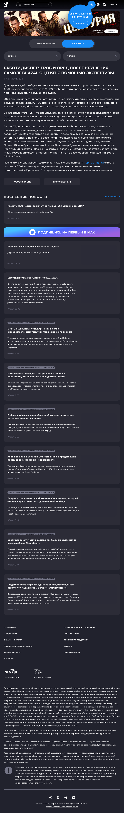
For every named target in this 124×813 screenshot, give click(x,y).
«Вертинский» (76, 719)
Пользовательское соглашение (79, 627)
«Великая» (63, 719)
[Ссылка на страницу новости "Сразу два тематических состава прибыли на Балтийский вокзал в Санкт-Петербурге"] (62, 549)
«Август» (85, 716)
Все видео (8, 659)
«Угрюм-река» (29, 719)
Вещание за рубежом (43, 673)
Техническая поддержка (76, 640)
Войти (113, 5)
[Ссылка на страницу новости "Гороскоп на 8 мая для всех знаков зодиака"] (62, 255)
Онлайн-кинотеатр (13, 640)
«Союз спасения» (12, 719)
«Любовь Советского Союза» (105, 716)
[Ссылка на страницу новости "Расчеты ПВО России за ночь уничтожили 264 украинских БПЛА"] (62, 212)
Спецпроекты (10, 634)
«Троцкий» (52, 719)
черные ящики (94, 162)
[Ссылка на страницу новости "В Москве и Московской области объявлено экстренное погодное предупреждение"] (62, 423)
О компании (10, 627)
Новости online (22, 182)
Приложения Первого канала (18, 646)
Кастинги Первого (12, 652)
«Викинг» (41, 719)
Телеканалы (22, 762)
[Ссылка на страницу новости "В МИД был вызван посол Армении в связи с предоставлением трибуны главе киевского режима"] (62, 338)
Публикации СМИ (72, 652)
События (68, 646)
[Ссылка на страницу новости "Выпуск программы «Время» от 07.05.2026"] (62, 293)
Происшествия (62, 182)
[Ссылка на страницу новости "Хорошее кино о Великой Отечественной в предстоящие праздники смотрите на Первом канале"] (62, 465)
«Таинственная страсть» (96, 719)
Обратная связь (71, 634)
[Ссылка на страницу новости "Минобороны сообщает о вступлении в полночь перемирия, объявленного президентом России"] (62, 381)
